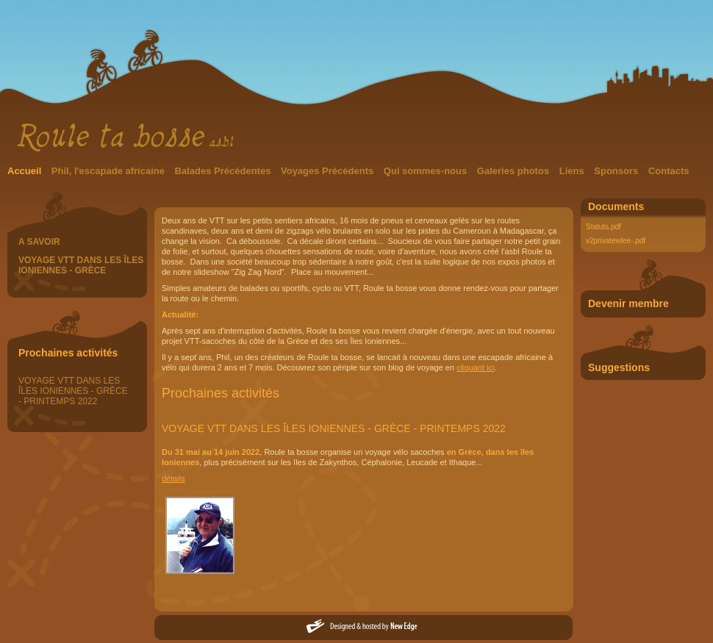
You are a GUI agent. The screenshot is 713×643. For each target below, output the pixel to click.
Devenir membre (628, 303)
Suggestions (619, 367)
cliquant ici (475, 367)
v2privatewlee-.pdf (615, 241)
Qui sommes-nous (427, 170)
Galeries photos (514, 170)
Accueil (25, 170)
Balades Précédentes (224, 170)
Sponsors (617, 170)
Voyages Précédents (328, 170)
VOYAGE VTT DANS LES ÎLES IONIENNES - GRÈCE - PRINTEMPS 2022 (73, 391)
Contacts (668, 170)
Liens (573, 170)
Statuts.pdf (603, 227)
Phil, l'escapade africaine (109, 170)
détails (173, 478)
